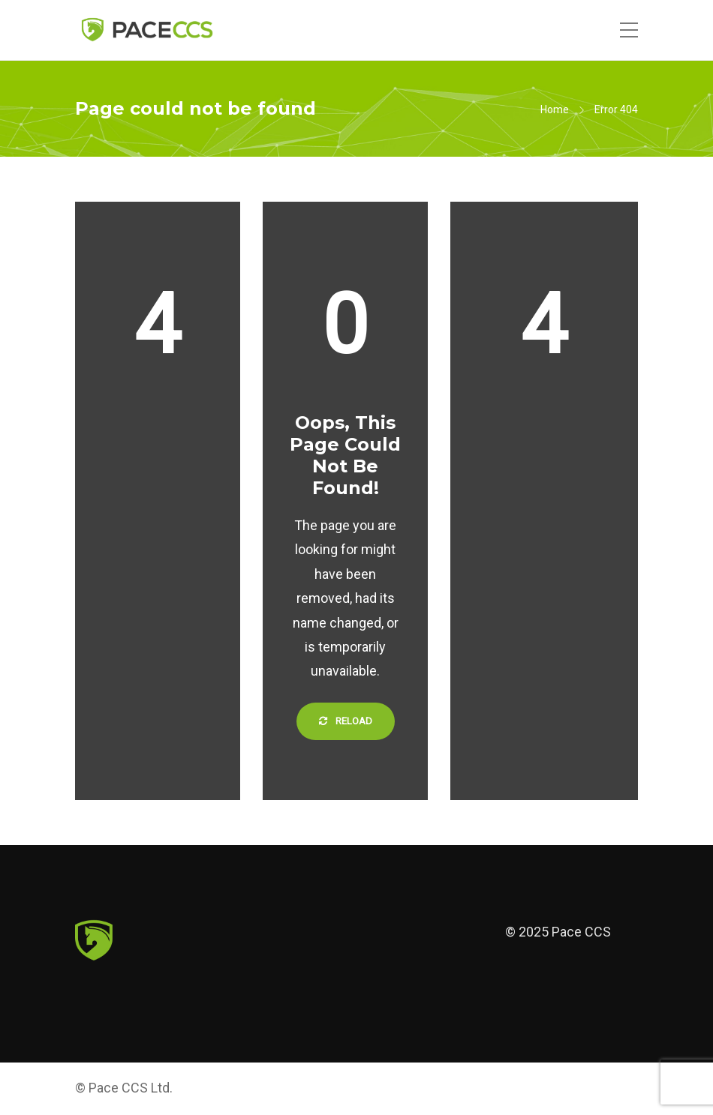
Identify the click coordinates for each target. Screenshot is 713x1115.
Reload (345, 721)
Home (554, 109)
